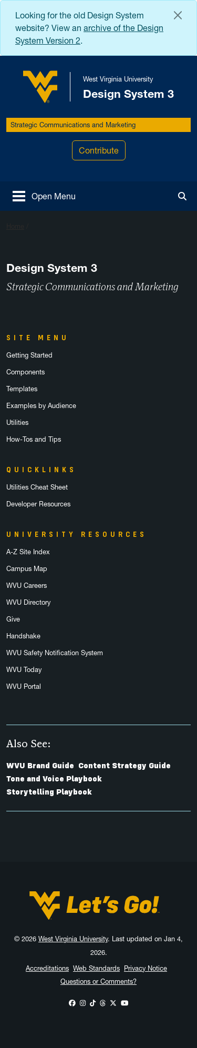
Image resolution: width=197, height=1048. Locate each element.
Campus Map (26, 569)
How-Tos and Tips (33, 439)
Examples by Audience (41, 406)
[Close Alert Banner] (178, 15)
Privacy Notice (145, 968)
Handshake (23, 636)
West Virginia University (73, 939)
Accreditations (47, 968)
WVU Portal (23, 686)
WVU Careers (26, 585)
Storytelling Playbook (49, 792)
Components (25, 372)
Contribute (99, 150)
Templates (21, 389)
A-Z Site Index (28, 552)
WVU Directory (28, 602)
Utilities (17, 422)
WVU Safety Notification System (54, 653)
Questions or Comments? (98, 981)
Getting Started (29, 355)
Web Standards (96, 968)
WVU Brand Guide (40, 765)
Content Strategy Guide (124, 765)
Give (13, 619)
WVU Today (24, 670)
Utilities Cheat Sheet (37, 487)
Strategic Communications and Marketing (73, 125)
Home (15, 226)
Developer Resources (38, 504)
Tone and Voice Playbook (54, 779)
